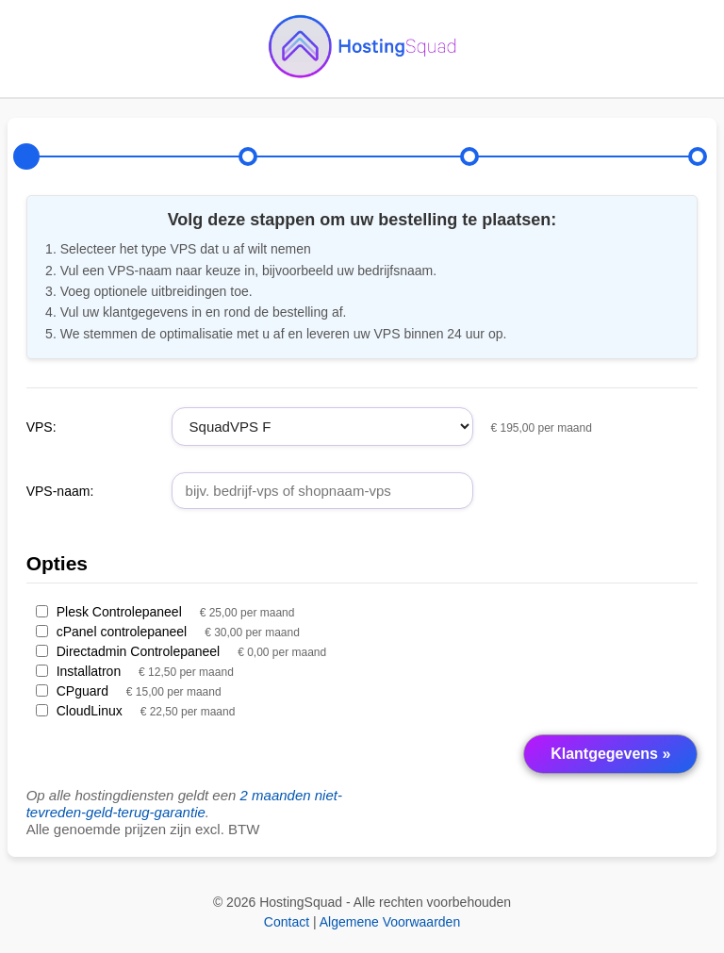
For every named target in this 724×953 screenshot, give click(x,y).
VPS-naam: (60, 491)
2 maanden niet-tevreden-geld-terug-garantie (184, 803)
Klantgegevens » (610, 754)
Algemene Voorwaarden (390, 921)
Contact (286, 921)
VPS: (41, 427)
